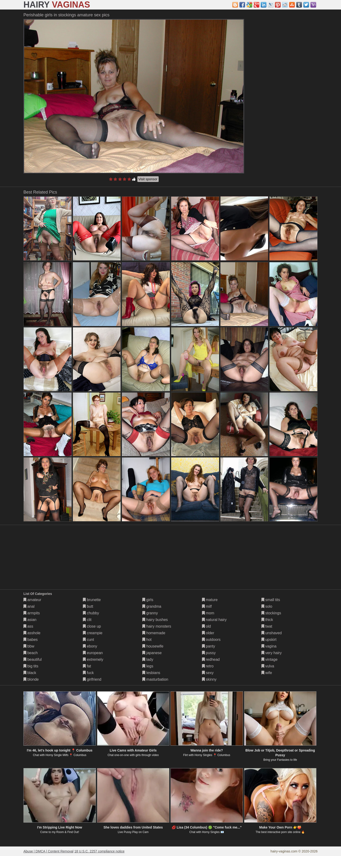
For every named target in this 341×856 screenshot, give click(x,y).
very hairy (271, 653)
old (206, 626)
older (208, 633)
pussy (209, 653)
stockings (271, 613)
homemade (153, 633)
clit (87, 620)
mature (210, 600)
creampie (92, 633)
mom (208, 613)
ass (28, 626)
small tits (270, 600)
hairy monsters (156, 626)
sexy (208, 673)
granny (150, 613)
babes (30, 640)
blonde (31, 679)
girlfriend (92, 679)
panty (208, 646)
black (29, 673)
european (93, 653)
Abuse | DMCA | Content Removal (48, 851)
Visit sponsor (148, 179)
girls (147, 600)
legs (147, 666)
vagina (269, 646)
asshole (31, 633)
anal (29, 606)
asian (29, 620)
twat (266, 626)
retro (208, 666)
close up (92, 626)
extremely (93, 659)
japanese (152, 653)
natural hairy (214, 620)
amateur (32, 600)
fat (87, 666)
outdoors (211, 640)
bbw (28, 646)
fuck (88, 673)
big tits (30, 666)
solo (266, 606)
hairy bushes (155, 620)
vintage (269, 659)
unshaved (271, 633)
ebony (90, 646)
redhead (211, 659)
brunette (92, 600)
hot (147, 640)
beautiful (32, 659)
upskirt (269, 640)
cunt (88, 640)
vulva (267, 666)
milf (207, 606)
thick (267, 620)
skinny (209, 679)
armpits (31, 613)
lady (147, 659)
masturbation (155, 679)
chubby (91, 613)
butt (88, 606)
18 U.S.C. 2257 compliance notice (99, 851)
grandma (151, 606)
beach (30, 653)
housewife (152, 646)
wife (266, 673)
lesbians (151, 673)
